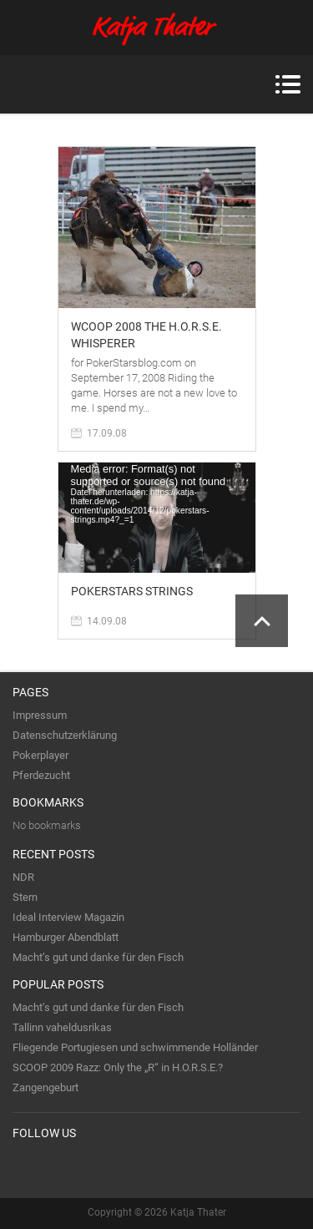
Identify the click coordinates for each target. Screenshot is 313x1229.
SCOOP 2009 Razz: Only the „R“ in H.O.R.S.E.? (118, 1067)
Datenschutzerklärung (65, 735)
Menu (287, 84)
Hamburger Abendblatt (66, 937)
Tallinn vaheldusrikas (62, 1027)
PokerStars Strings (132, 591)
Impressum (40, 715)
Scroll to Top (261, 620)
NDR (23, 877)
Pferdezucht (41, 775)
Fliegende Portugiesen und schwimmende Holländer (135, 1047)
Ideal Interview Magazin (68, 917)
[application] (156, 518)
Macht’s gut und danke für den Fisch (98, 957)
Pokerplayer (40, 755)
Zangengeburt (45, 1087)
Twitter (26, 1167)
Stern (25, 897)
